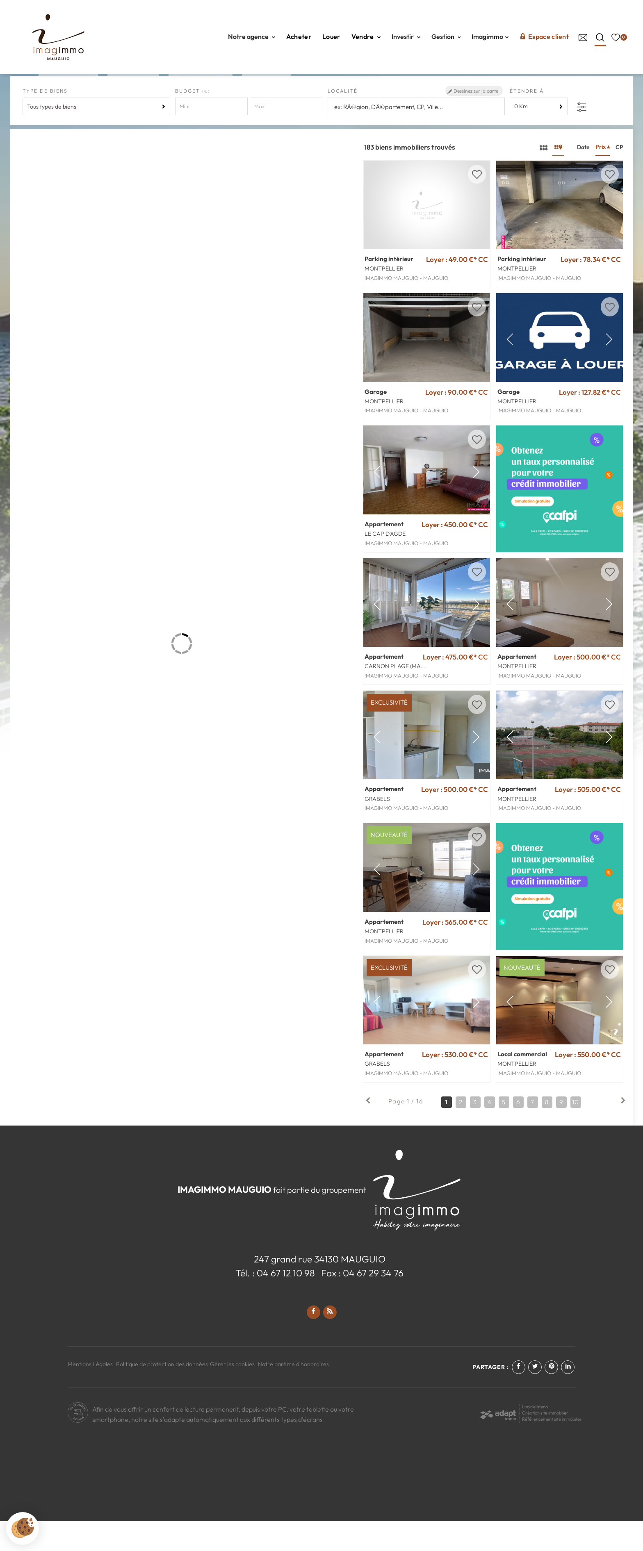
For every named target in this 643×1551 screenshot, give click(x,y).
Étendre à (527, 121)
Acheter (298, 36)
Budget (188, 121)
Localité (343, 121)
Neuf (266, 92)
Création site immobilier (545, 1443)
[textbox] (416, 137)
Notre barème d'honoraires (294, 1394)
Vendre (366, 36)
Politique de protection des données (162, 1394)
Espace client (544, 36)
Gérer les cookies (232, 1394)
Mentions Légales (90, 1394)
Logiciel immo (535, 1437)
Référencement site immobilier (552, 1449)
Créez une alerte (594, 92)
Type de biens (45, 121)
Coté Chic (200, 92)
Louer (331, 36)
